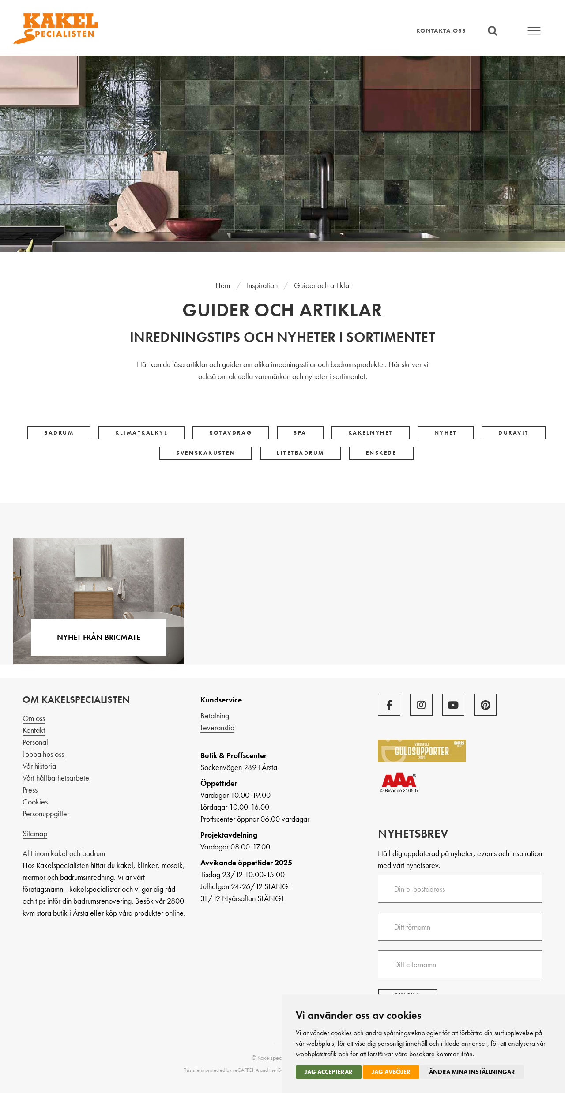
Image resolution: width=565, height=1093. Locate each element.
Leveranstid (217, 727)
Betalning (214, 715)
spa (300, 432)
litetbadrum (300, 453)
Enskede (381, 453)
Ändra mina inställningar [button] (472, 1072)
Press (30, 790)
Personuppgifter (46, 813)
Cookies (35, 801)
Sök (493, 31)
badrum (59, 432)
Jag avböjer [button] (391, 1072)
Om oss (34, 718)
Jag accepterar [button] (329, 1072)
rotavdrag (230, 432)
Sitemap (35, 833)
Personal (35, 742)
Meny (535, 31)
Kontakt (34, 730)
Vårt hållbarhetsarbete (56, 778)
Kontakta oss (441, 30)
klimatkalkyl (141, 432)
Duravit (513, 432)
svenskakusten (205, 453)
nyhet (445, 432)
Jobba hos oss (43, 754)
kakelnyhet (370, 432)
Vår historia (39, 766)
